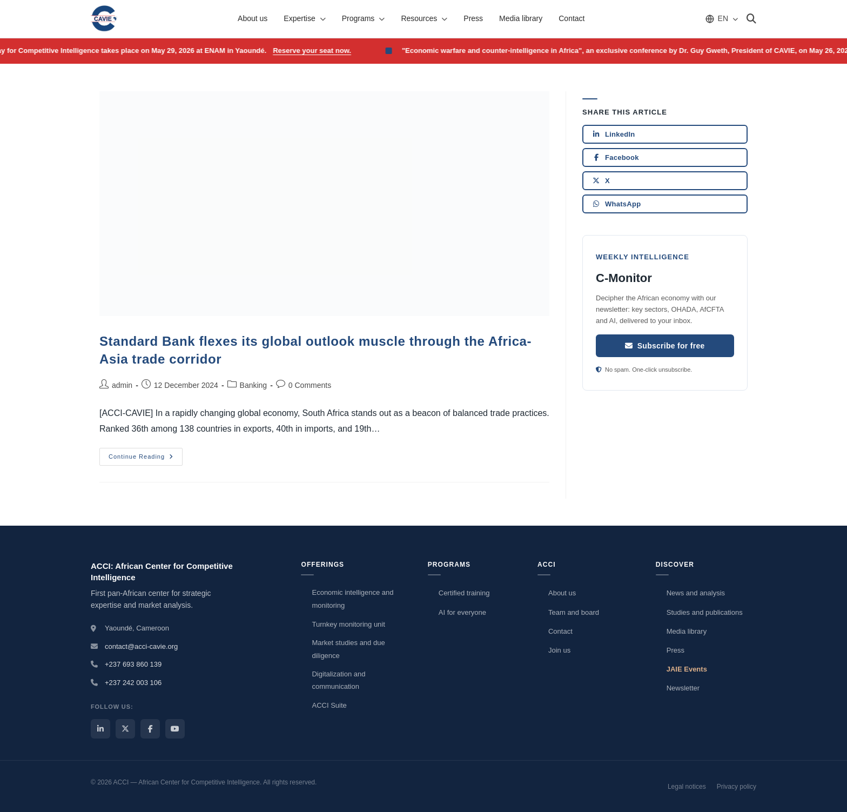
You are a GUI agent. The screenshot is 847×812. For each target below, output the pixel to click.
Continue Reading (146, 454)
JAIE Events (687, 669)
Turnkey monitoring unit (348, 624)
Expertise (304, 18)
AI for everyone (462, 612)
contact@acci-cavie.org (141, 646)
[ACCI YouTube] (175, 729)
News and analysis (696, 593)
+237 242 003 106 (133, 683)
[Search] (751, 19)
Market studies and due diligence (348, 649)
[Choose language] (721, 18)
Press (473, 18)
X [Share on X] (601, 181)
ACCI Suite (329, 705)
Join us (559, 650)
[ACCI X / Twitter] (125, 729)
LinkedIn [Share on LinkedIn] (613, 134)
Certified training (464, 593)
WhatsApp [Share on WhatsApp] (616, 204)
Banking (253, 385)
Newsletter (683, 688)
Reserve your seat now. (316, 50)
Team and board (573, 612)
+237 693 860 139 (133, 664)
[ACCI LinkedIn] (100, 729)
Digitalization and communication (338, 680)
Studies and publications (705, 612)
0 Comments (309, 385)
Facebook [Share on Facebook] (615, 157)
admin (122, 385)
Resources (424, 18)
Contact (571, 18)
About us (252, 18)
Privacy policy (736, 786)
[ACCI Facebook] (150, 729)
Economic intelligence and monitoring (352, 598)
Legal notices (687, 786)
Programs (363, 18)
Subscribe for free (664, 345)
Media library (520, 18)
